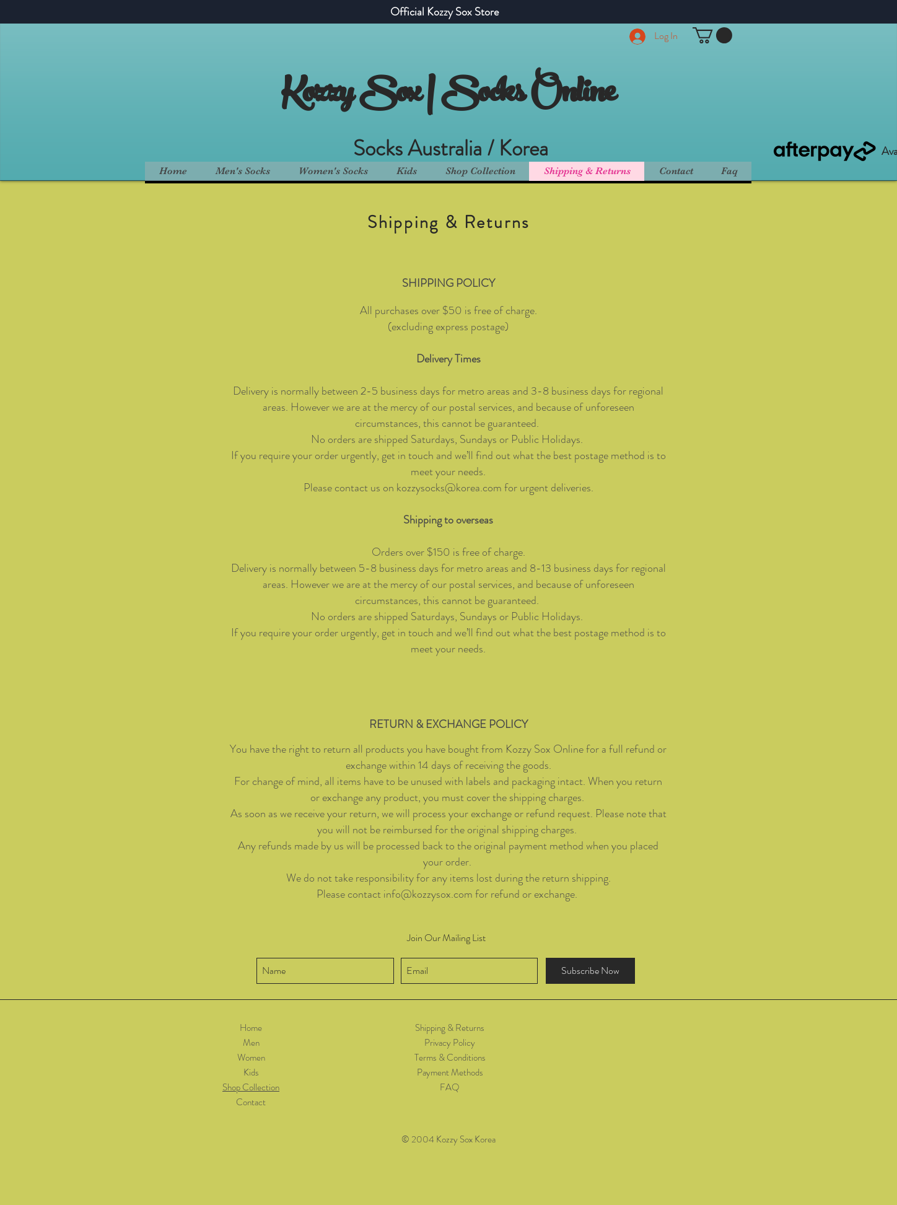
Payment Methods (450, 1072)
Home (251, 1028)
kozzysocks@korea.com (449, 488)
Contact (251, 1102)
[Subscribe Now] (590, 971)
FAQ (450, 1087)
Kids (251, 1072)
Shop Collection (250, 1087)
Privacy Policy (449, 1042)
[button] (712, 35)
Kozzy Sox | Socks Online (448, 95)
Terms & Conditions (450, 1057)
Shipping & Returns (449, 1028)
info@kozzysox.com (428, 894)
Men (251, 1042)
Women (251, 1057)
